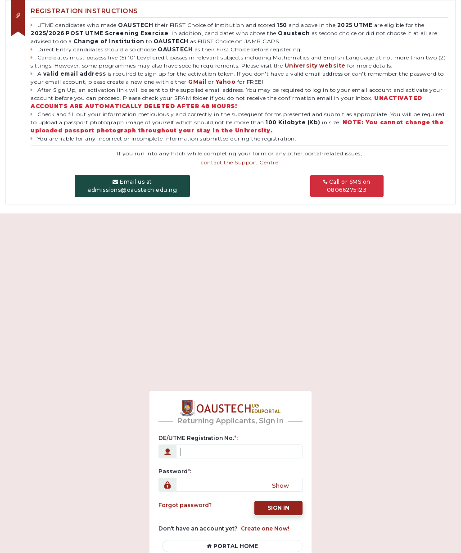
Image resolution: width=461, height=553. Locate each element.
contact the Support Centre (239, 161)
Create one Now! (265, 527)
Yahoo (226, 80)
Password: (174, 470)
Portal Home (232, 545)
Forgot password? (185, 504)
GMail (197, 80)
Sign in (278, 506)
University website (315, 64)
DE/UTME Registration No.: (198, 437)
